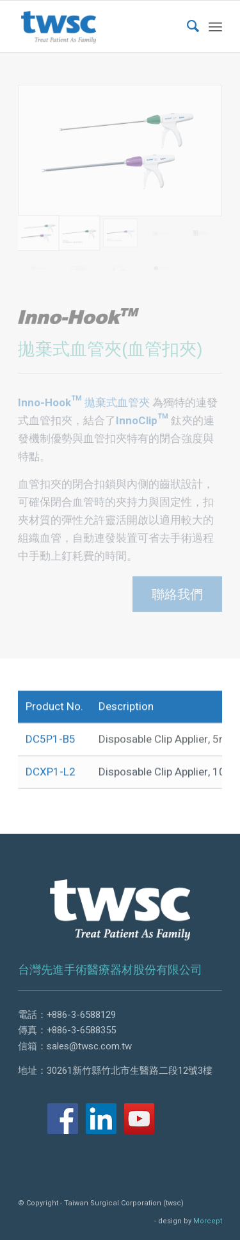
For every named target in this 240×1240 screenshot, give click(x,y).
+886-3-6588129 (81, 1015)
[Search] (187, 26)
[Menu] (215, 26)
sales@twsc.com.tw (89, 1046)
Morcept (207, 1221)
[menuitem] (187, 26)
